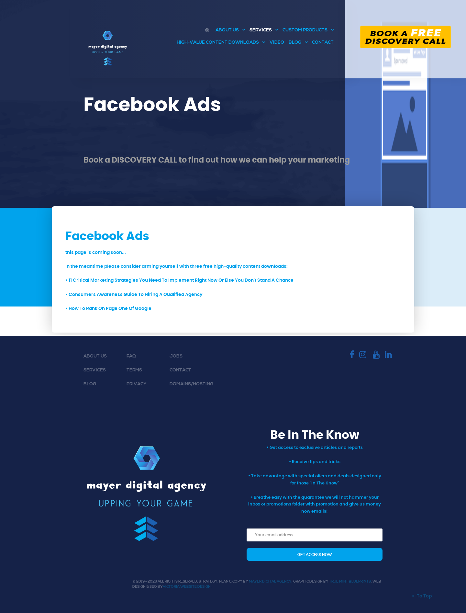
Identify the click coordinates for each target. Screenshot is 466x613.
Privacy (137, 384)
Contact (180, 370)
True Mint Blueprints (350, 581)
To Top (421, 596)
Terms (134, 370)
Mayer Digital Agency (270, 581)
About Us (95, 356)
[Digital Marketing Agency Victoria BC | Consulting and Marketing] (208, 30)
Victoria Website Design (187, 587)
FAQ (131, 356)
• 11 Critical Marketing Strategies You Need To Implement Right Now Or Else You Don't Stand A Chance (179, 280)
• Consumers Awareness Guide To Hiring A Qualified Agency (133, 294)
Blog (89, 384)
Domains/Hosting (191, 384)
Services (94, 370)
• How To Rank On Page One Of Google (108, 308)
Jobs (176, 356)
